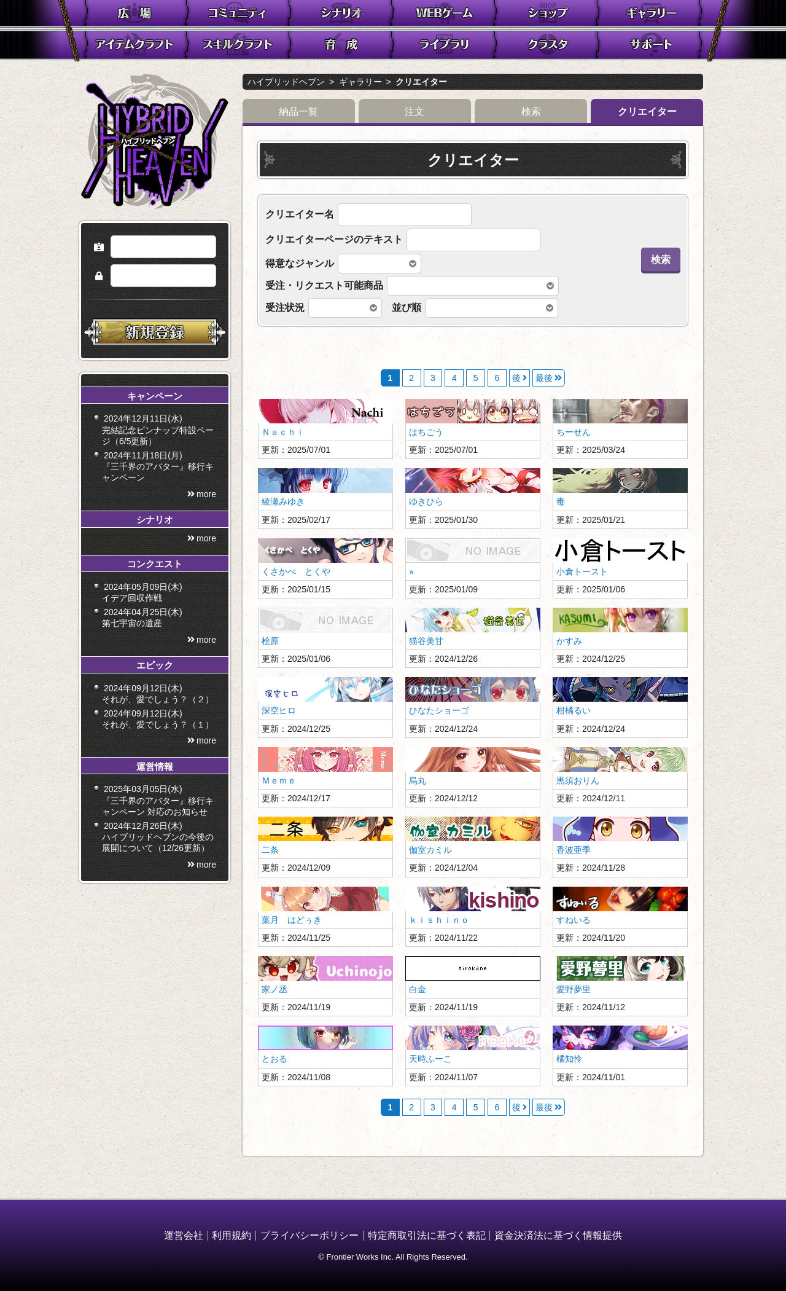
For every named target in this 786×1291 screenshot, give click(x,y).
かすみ (569, 641)
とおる (274, 1059)
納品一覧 (298, 111)
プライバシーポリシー (309, 1235)
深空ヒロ (279, 710)
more (206, 522)
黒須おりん (577, 780)
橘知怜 (569, 1059)
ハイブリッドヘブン (286, 82)
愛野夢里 (573, 989)
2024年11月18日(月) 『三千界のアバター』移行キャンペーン (158, 494)
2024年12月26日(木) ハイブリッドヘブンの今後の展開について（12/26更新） (158, 865)
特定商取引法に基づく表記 (427, 1235)
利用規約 (231, 1235)
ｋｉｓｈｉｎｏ (439, 920)
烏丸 (417, 780)
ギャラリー (360, 82)
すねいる (573, 920)
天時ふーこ (430, 1059)
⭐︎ (411, 571)
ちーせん (573, 432)
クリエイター (421, 82)
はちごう (426, 432)
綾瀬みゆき (283, 501)
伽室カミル (430, 850)
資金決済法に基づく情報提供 (558, 1235)
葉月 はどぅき (292, 920)
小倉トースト (582, 571)
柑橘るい (573, 710)
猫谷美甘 (426, 641)
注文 (414, 111)
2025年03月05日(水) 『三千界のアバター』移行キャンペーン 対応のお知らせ (158, 828)
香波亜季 (573, 850)
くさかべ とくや (296, 571)
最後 (544, 378)
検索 (531, 111)
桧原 (270, 641)
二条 (270, 850)
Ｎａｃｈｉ (283, 432)
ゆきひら (426, 501)
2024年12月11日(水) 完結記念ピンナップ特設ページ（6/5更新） (158, 457)
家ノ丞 (274, 989)
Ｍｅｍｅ (279, 780)
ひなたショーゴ (439, 710)
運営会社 (183, 1235)
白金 (417, 989)
